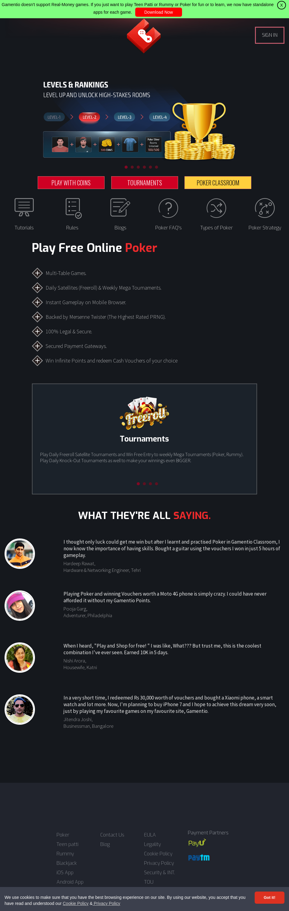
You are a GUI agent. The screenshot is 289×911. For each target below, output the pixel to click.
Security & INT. (159, 873)
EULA (150, 835)
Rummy (65, 854)
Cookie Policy (75, 903)
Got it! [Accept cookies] (269, 897)
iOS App (65, 873)
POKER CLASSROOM (218, 182)
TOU (148, 882)
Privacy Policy (106, 903)
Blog (105, 844)
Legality (152, 844)
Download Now (158, 12)
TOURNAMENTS (144, 182)
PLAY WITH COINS (71, 182)
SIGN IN (269, 35)
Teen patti (67, 844)
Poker (63, 835)
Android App (70, 882)
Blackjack (67, 863)
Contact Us (112, 835)
